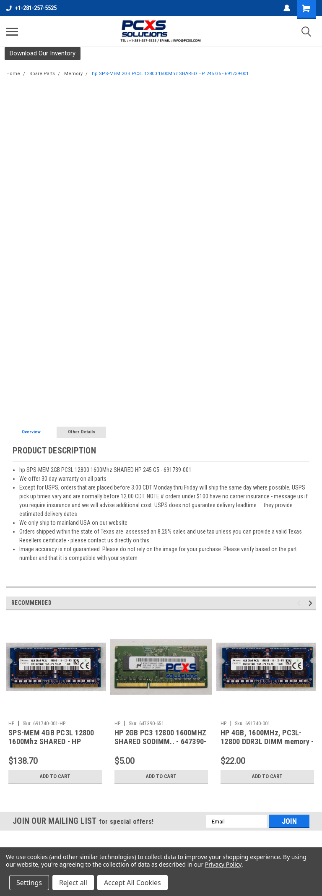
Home (13, 73)
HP (11, 724)
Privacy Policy (223, 864)
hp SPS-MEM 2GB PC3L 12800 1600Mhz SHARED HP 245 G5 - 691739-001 (170, 73)
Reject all (73, 882)
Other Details (81, 432)
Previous (300, 603)
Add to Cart (55, 776)
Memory (73, 73)
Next (312, 603)
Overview (31, 432)
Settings (29, 882)
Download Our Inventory (42, 53)
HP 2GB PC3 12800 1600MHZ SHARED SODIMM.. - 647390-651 (160, 741)
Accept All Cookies (132, 882)
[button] (42, 53)
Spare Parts (42, 73)
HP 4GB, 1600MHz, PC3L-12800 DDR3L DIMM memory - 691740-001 (267, 741)
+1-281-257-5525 (31, 8)
